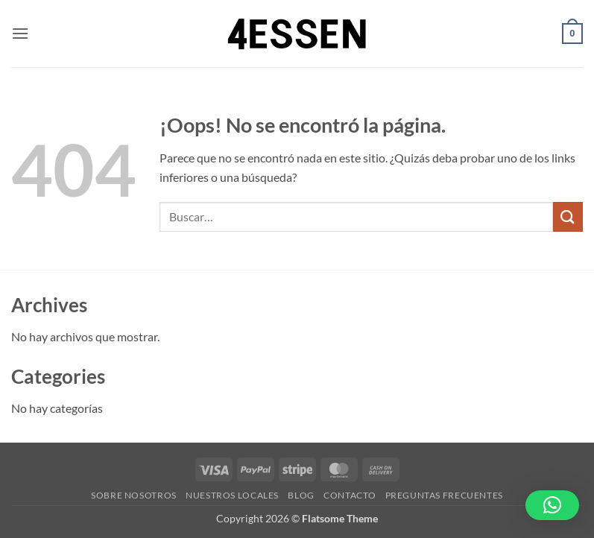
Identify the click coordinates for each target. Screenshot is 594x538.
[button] (20, 33)
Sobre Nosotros (134, 495)
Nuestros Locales (232, 495)
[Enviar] (568, 216)
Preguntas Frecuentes (444, 495)
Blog (301, 495)
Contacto (349, 495)
